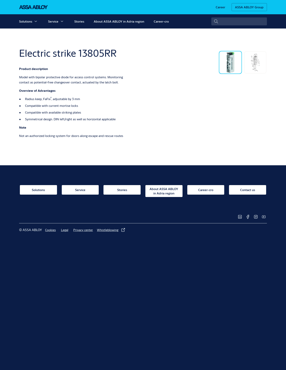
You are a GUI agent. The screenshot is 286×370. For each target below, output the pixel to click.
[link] (220, 7)
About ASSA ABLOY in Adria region (119, 21)
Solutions (25, 21)
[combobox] (239, 21)
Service (53, 21)
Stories (79, 21)
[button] (36, 21)
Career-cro (161, 21)
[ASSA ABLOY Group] (249, 7)
